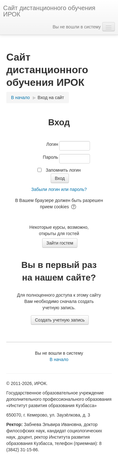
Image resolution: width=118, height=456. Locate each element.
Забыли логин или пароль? (59, 189)
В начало (59, 359)
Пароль (50, 157)
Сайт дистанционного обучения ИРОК (49, 11)
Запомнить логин (63, 170)
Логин (52, 144)
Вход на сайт (51, 97)
